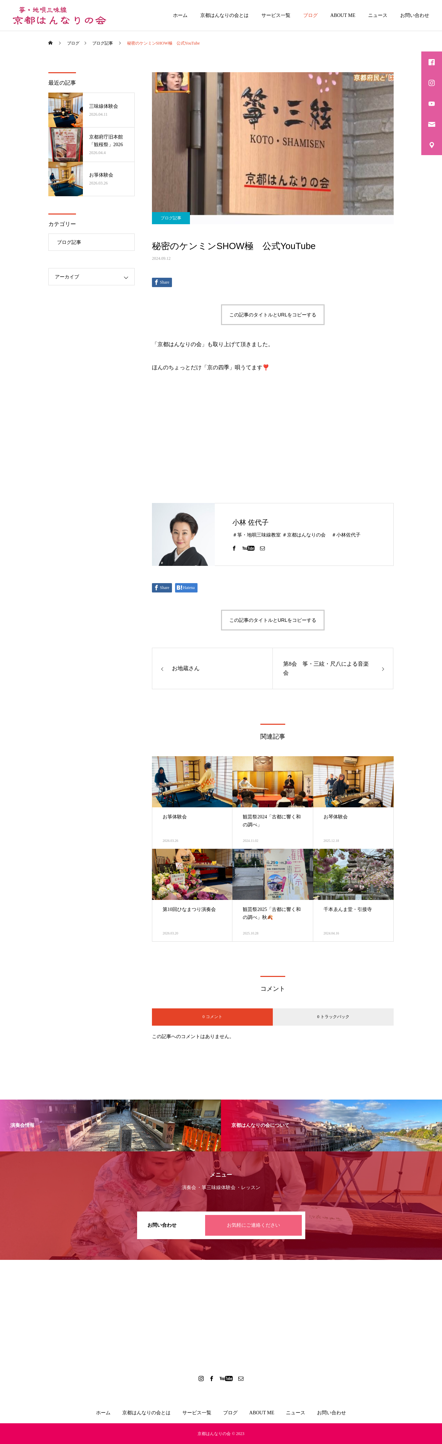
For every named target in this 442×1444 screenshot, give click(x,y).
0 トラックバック (333, 1016)
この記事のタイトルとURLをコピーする (272, 314)
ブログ (310, 15)
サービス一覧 (275, 15)
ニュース (377, 15)
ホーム (180, 15)
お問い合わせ (414, 15)
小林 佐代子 (250, 522)
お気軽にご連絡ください (253, 1225)
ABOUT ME (342, 15)
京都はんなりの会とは (224, 15)
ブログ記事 (171, 218)
